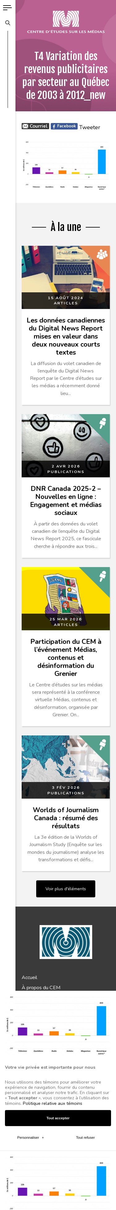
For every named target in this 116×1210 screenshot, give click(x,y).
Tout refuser (85, 1033)
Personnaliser (30, 1033)
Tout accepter (58, 1013)
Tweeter (89, 127)
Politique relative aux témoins (52, 998)
